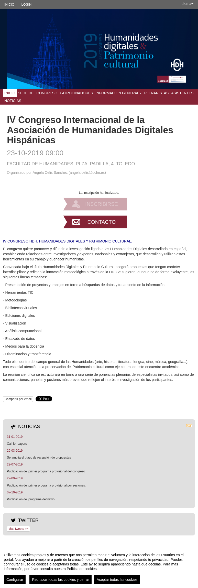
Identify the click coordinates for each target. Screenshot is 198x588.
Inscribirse (101, 204)
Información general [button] (118, 93)
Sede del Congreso (37, 93)
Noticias (12, 101)
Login (26, 4)
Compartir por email (18, 399)
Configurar (14, 579)
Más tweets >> (18, 529)
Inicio (9, 4)
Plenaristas (156, 93)
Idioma (187, 4)
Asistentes (182, 93)
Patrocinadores (76, 93)
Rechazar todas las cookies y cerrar (60, 579)
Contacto (101, 222)
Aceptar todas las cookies (117, 579)
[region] (99, 566)
